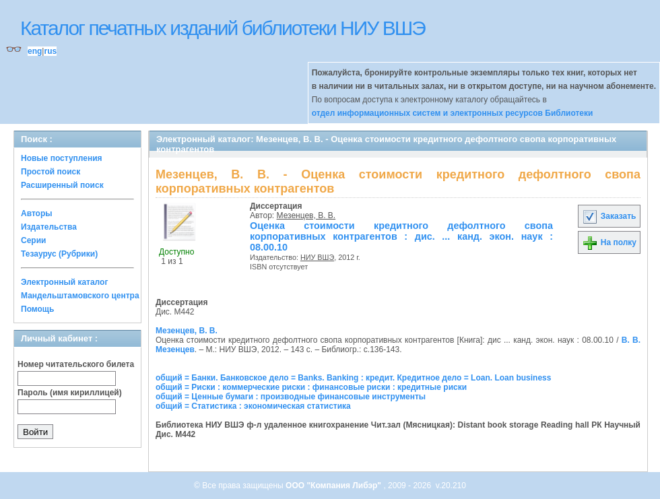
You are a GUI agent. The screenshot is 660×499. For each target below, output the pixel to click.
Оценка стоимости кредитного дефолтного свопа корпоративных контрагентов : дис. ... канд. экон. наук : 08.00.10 (401, 236)
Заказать (609, 216)
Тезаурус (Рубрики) (59, 254)
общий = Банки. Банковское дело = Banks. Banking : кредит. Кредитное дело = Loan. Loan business (353, 377)
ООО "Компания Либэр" (334, 485)
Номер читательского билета (76, 364)
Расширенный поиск (62, 185)
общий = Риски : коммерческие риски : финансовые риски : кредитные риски (311, 387)
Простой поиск (50, 171)
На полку (609, 242)
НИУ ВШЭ (317, 257)
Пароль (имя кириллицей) (70, 392)
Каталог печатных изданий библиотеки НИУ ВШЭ (222, 28)
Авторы (37, 213)
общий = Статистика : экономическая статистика (253, 406)
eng (35, 51)
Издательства (49, 227)
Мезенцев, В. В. (306, 215)
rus (50, 51)
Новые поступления (61, 158)
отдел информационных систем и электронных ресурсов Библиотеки (452, 113)
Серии (33, 240)
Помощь (37, 309)
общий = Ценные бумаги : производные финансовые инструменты (291, 396)
